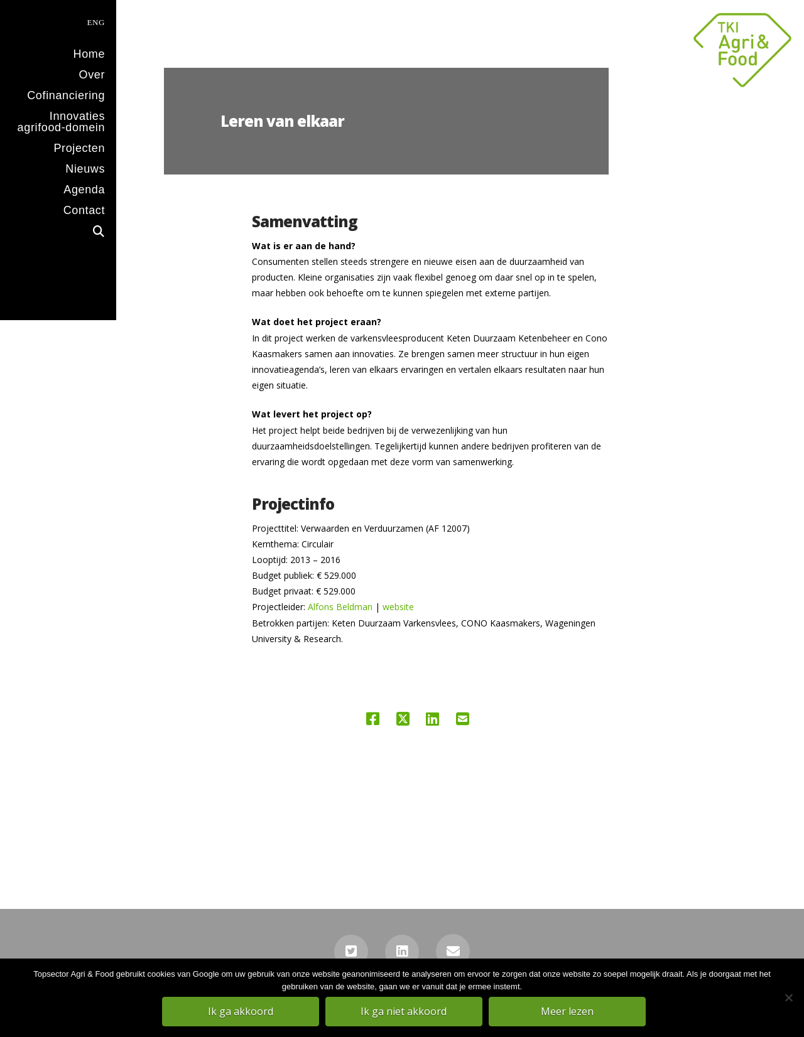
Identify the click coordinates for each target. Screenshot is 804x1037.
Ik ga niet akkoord (405, 1012)
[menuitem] (58, 21)
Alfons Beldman (340, 607)
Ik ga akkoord (241, 1012)
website (398, 607)
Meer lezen (568, 1012)
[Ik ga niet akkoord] (788, 998)
